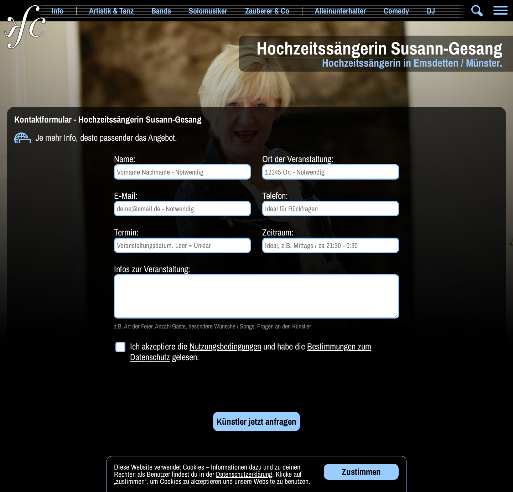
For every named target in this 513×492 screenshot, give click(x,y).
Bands (161, 10)
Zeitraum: (278, 232)
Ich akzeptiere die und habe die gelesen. (250, 351)
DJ (431, 10)
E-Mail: (126, 196)
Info (57, 10)
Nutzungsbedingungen (225, 346)
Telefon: (275, 196)
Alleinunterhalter (340, 10)
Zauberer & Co (267, 10)
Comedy (396, 10)
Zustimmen (361, 472)
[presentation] (168, 387)
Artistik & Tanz (111, 10)
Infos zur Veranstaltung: (152, 269)
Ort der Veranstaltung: (297, 159)
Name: (124, 159)
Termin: (126, 232)
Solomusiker (208, 10)
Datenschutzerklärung (244, 474)
